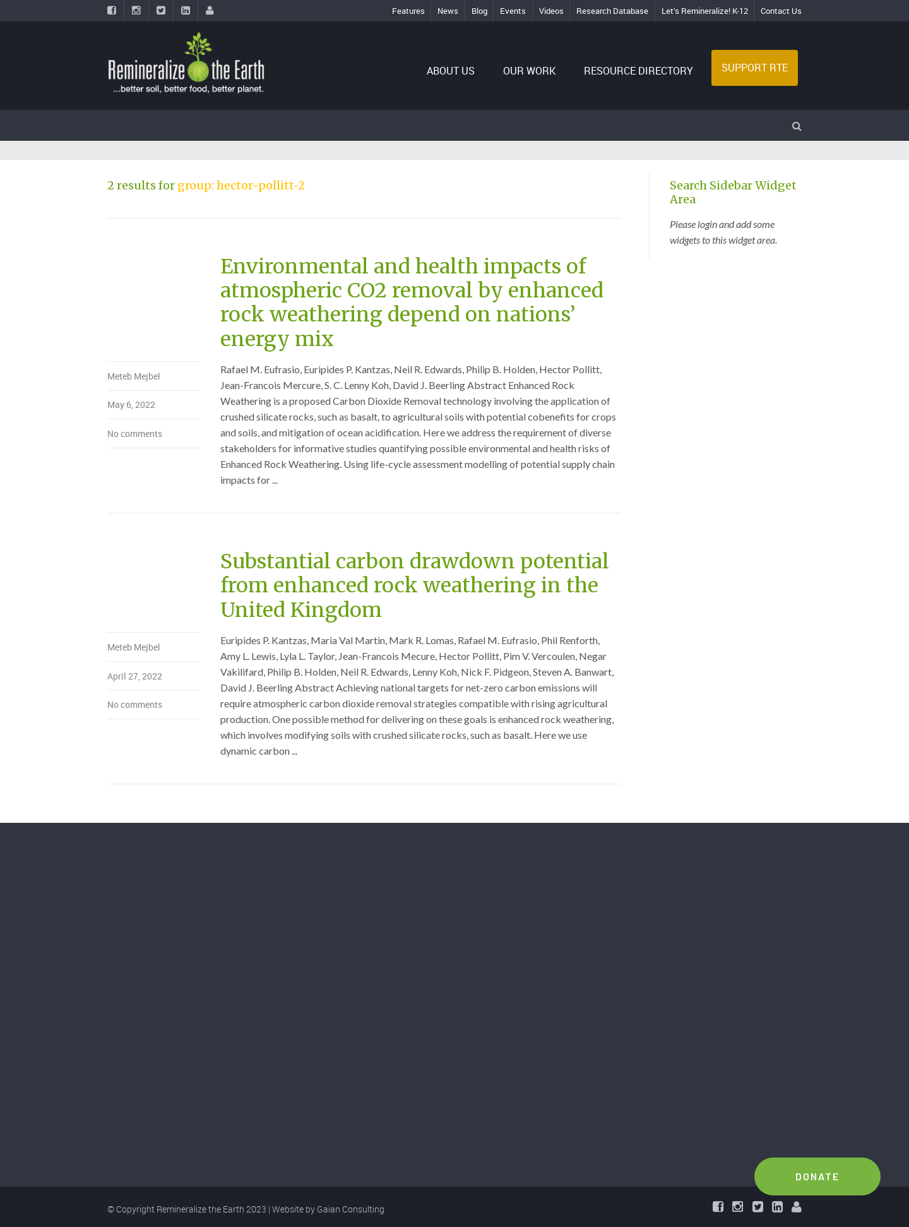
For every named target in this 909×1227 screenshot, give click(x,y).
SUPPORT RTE (755, 68)
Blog (479, 10)
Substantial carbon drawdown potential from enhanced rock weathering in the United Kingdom (414, 586)
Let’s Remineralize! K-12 (705, 10)
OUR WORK (529, 71)
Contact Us (781, 10)
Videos (551, 10)
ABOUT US (451, 71)
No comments (134, 434)
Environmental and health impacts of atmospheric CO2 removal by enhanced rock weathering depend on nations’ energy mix (411, 303)
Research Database (612, 10)
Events (513, 10)
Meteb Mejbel (133, 376)
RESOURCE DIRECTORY (638, 71)
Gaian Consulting (350, 1209)
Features (408, 10)
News (447, 10)
